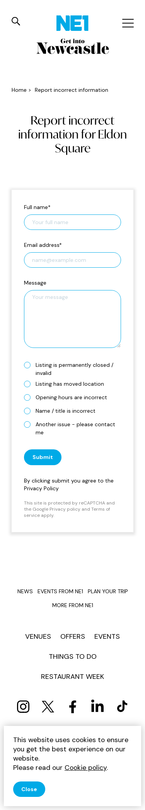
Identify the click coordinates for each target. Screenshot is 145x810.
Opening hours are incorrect (68, 397)
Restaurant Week (72, 676)
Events (107, 636)
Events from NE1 (60, 591)
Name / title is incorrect (63, 410)
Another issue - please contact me (69, 428)
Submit (42, 457)
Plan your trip (108, 591)
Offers (72, 636)
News (25, 591)
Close (29, 789)
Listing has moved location (67, 383)
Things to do (73, 656)
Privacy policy (64, 509)
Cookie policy (86, 767)
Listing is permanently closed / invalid (68, 368)
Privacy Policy (41, 488)
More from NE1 (72, 605)
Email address (43, 244)
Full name (37, 207)
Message (35, 282)
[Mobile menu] (127, 23)
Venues (38, 636)
